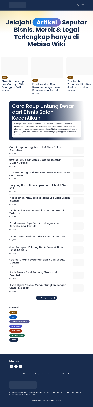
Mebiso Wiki (46, 400)
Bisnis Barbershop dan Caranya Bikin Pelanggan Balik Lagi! (13, 84)
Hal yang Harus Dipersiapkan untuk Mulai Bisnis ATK (39, 187)
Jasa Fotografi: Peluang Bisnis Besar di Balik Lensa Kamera (36, 249)
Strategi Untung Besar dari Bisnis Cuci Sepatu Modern (37, 261)
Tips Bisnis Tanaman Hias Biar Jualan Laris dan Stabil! (79, 84)
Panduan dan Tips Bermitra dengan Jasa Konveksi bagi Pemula (46, 87)
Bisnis (4, 77)
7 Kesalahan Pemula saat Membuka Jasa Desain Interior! (39, 199)
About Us (22, 374)
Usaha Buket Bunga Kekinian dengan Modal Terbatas (36, 212)
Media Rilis (61, 374)
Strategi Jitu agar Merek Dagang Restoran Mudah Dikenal (35, 161)
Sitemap (71, 374)
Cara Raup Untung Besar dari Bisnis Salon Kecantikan (43, 112)
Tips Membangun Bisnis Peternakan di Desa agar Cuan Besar (39, 174)
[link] (11, 366)
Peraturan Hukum (17, 335)
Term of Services (48, 374)
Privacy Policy (34, 374)
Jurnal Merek (15, 326)
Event (13, 317)
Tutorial (13, 340)
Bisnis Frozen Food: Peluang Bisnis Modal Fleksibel (34, 274)
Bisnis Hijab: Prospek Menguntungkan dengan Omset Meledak (37, 286)
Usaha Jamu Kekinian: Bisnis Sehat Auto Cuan (37, 236)
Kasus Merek (15, 330)
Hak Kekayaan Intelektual (19, 321)
